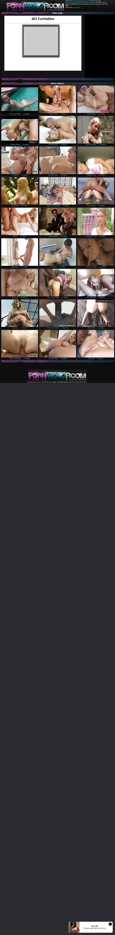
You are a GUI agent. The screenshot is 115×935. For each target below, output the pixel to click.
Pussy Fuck (76, 7)
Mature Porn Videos (82, 2)
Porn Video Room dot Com (80, 0)
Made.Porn (92, 2)
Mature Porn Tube (70, 2)
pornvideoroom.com (34, 382)
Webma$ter (83, 382)
